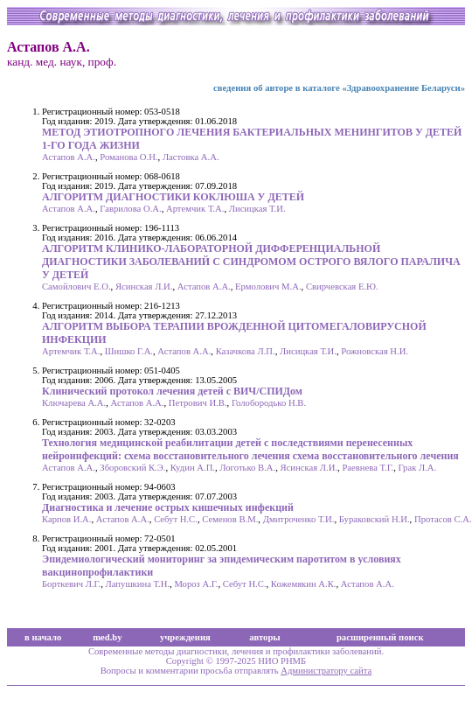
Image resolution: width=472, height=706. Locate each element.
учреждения (185, 637)
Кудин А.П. (192, 467)
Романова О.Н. (128, 157)
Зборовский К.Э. (132, 467)
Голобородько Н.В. (269, 403)
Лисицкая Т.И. (257, 208)
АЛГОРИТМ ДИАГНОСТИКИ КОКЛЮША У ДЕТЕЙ (173, 197)
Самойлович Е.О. (76, 286)
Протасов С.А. (443, 519)
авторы (265, 637)
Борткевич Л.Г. (71, 584)
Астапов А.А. (68, 157)
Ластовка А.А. (191, 157)
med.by (107, 637)
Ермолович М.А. (268, 286)
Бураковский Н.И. (374, 519)
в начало (42, 637)
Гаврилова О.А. (130, 208)
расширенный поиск (380, 637)
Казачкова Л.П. (245, 351)
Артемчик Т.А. (195, 208)
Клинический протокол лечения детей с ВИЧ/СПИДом (172, 391)
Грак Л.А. (418, 467)
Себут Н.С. (176, 519)
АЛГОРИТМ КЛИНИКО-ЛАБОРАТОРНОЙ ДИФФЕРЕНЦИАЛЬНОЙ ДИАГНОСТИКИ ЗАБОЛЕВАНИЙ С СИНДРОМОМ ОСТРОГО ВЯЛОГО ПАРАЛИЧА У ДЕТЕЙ (251, 261)
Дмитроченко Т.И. (299, 519)
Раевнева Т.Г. (367, 467)
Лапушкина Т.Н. (138, 584)
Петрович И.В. (198, 403)
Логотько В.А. (247, 467)
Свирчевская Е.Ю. (342, 286)
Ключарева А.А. (74, 403)
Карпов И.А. (66, 519)
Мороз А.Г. (196, 584)
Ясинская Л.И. (144, 286)
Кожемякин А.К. (304, 584)
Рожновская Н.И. (374, 351)
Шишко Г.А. (129, 351)
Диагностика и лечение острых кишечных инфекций (168, 507)
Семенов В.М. (230, 519)
